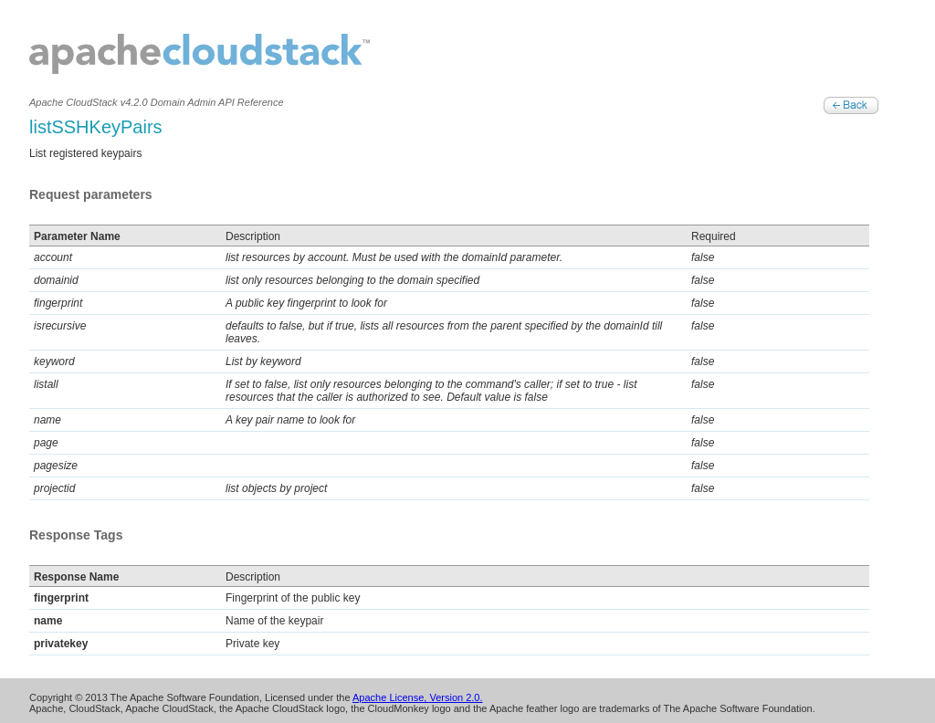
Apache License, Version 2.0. (417, 697)
